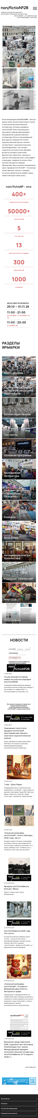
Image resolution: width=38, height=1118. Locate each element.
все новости (31, 1067)
